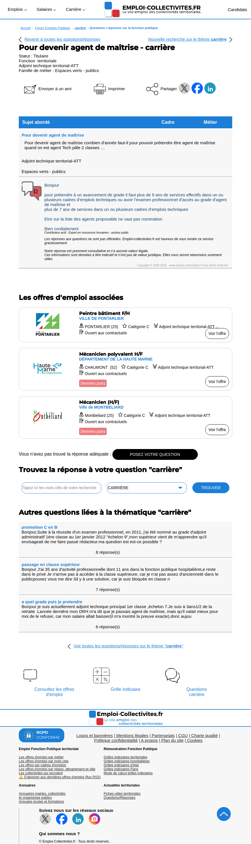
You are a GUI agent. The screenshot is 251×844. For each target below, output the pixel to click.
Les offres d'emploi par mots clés (44, 713)
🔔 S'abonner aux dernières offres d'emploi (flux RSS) (60, 729)
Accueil (25, 28)
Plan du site (172, 692)
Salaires (46, 9)
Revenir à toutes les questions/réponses (62, 39)
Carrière (75, 9)
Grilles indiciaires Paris (121, 721)
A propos (149, 692)
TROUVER (211, 471)
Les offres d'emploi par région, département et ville (57, 721)
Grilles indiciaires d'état (121, 717)
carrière (80, 28)
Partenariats (163, 687)
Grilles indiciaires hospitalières (126, 713)
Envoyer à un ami (47, 88)
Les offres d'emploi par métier (41, 709)
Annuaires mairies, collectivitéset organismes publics (42, 748)
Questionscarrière (196, 644)
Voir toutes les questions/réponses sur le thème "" (128, 598)
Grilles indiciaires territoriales (125, 709)
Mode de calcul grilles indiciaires (128, 725)
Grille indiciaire (126, 641)
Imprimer (109, 88)
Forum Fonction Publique (52, 28)
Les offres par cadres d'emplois (42, 717)
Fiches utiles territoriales (122, 746)
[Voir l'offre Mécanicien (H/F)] (125, 401)
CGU (183, 687)
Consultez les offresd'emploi (54, 644)
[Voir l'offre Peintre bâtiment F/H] (125, 308)
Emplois (17, 9)
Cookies (194, 692)
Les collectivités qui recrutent (41, 725)
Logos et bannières (95, 687)
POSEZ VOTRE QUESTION (155, 438)
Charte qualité (204, 687)
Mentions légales (132, 687)
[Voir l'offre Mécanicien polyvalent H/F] (125, 353)
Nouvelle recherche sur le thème (187, 39)
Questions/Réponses (119, 750)
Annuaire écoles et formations (41, 754)
